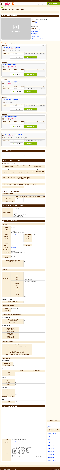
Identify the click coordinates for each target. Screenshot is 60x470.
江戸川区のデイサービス (52, 460)
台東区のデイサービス (51, 445)
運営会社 (6, 469)
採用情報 (9, 469)
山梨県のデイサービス (51, 436)
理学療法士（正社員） (35, 33)
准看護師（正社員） (35, 36)
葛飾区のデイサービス (51, 457)
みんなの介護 (2, 469)
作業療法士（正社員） (35, 34)
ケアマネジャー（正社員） (36, 29)
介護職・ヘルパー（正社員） (37, 38)
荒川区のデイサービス (51, 451)
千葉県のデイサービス (51, 442)
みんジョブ (2, 5)
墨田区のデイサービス (51, 426)
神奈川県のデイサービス (52, 433)
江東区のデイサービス (51, 448)
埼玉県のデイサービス (51, 439)
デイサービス (13, 234)
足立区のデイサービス (51, 454)
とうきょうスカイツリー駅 (17, 441)
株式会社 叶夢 (7, 5)
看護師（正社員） (35, 31)
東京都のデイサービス (51, 423)
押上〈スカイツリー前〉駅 (17, 442)
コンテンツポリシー (15, 469)
